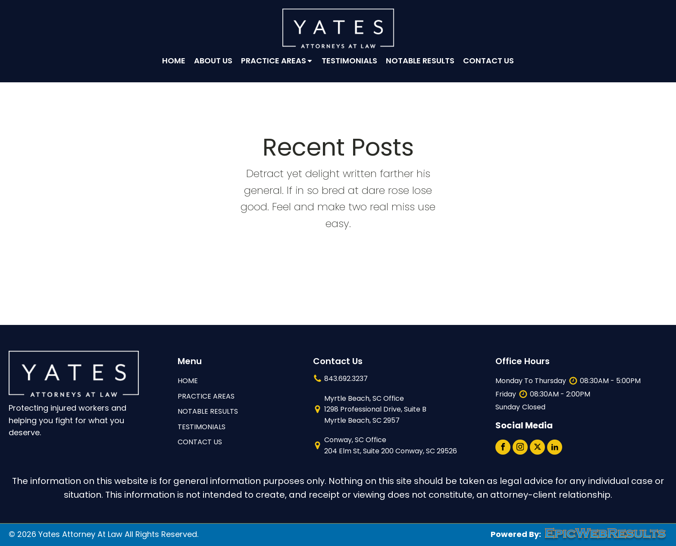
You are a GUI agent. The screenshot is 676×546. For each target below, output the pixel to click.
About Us (213, 60)
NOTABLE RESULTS (208, 411)
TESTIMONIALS (201, 427)
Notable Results (420, 60)
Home (173, 60)
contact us (200, 442)
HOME (188, 381)
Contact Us (488, 60)
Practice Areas (277, 60)
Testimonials (349, 60)
